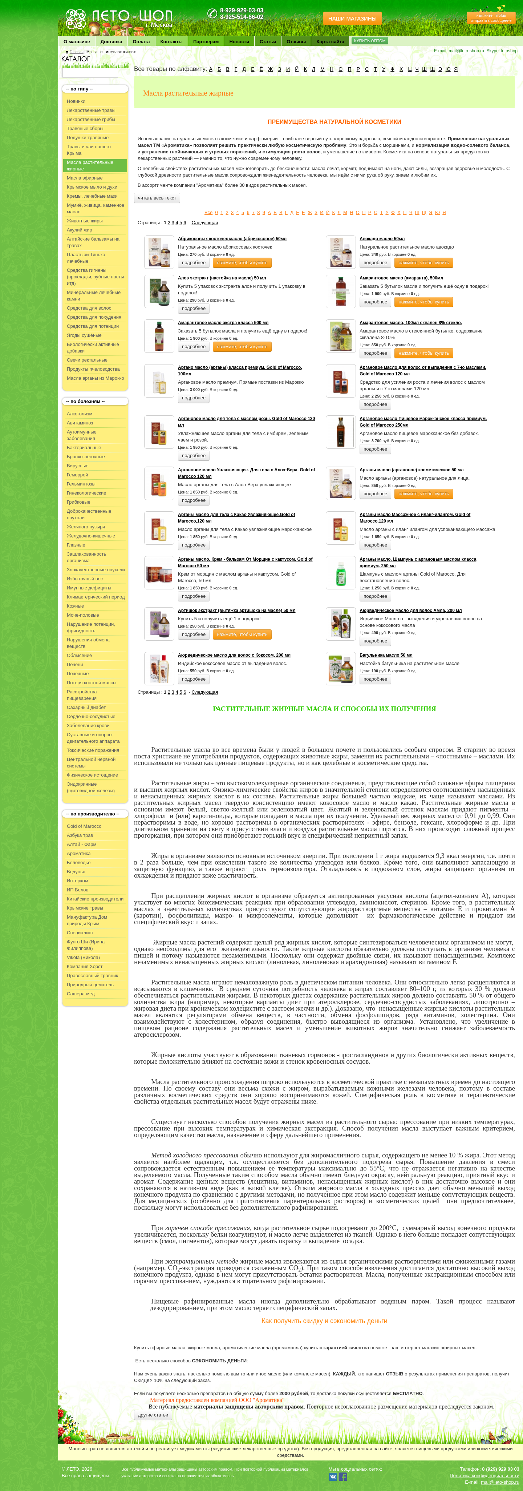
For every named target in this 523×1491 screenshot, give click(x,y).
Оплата (141, 41)
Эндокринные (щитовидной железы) (91, 787)
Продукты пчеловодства (93, 369)
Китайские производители (95, 899)
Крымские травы (85, 908)
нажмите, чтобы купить (242, 262)
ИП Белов (78, 889)
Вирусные (78, 465)
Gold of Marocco (84, 826)
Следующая (205, 222)
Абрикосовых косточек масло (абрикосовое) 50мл (232, 238)
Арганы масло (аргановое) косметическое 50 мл (411, 469)
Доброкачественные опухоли (89, 514)
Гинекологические (86, 493)
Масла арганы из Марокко (95, 378)
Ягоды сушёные (84, 335)
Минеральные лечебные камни (94, 296)
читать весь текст (157, 198)
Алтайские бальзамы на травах (93, 242)
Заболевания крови (88, 725)
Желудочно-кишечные (91, 536)
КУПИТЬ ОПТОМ (370, 41)
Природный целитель (90, 984)
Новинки (76, 101)
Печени (75, 664)
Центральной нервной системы (91, 763)
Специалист (80, 932)
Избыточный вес (85, 578)
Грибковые (78, 502)
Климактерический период (96, 597)
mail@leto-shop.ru (466, 50)
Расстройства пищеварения (82, 695)
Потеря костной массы (91, 682)
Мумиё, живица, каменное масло (95, 208)
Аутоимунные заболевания (82, 435)
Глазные (76, 545)
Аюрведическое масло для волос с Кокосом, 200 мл (234, 655)
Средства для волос (89, 308)
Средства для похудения (94, 317)
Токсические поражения (93, 750)
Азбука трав (80, 835)
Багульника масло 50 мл (386, 655)
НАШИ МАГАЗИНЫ (352, 18)
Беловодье (79, 862)
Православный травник (92, 975)
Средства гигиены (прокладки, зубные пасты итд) (95, 276)
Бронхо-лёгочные (86, 456)
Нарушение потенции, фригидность (91, 627)
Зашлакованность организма (86, 557)
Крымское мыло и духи (92, 187)
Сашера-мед (81, 993)
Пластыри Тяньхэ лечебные (86, 258)
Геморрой (77, 474)
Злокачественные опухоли (96, 569)
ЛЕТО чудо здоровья (83, 11)
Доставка (111, 41)
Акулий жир (79, 230)
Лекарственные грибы (91, 119)
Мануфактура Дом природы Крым (87, 920)
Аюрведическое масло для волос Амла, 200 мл (411, 610)
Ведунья (76, 871)
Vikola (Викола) (83, 957)
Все (208, 212)
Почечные (78, 673)
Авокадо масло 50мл (382, 238)
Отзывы (296, 41)
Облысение (79, 655)
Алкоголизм (79, 413)
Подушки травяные (88, 137)
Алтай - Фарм (81, 844)
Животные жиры (85, 220)
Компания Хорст (85, 966)
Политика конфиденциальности (484, 1475)
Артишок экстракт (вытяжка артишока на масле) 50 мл (236, 610)
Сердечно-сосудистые (91, 716)
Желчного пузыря (86, 526)
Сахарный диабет (86, 707)
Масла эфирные (85, 178)
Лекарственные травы (91, 110)
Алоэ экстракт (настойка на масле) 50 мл (222, 278)
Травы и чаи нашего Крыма (89, 150)
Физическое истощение (92, 775)
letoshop (509, 50)
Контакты (172, 41)
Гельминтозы (81, 484)
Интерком (77, 880)
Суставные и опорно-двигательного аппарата (93, 738)
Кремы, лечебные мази (92, 196)
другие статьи (153, 1415)
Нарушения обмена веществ (88, 643)
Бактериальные (84, 447)
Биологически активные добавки (93, 348)
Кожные (75, 606)
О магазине (77, 41)
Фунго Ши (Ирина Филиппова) (86, 945)
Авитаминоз (80, 423)
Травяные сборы (85, 128)
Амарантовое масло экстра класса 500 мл (223, 322)
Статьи (268, 41)
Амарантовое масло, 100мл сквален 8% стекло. (411, 322)
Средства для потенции (93, 326)
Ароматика (78, 853)
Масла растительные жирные (90, 166)
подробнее (194, 262)
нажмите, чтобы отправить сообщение (491, 18)
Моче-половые (83, 615)
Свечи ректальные (87, 360)
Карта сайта (330, 41)
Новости (239, 41)
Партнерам (206, 41)
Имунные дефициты (89, 588)
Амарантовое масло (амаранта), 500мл (401, 278)
